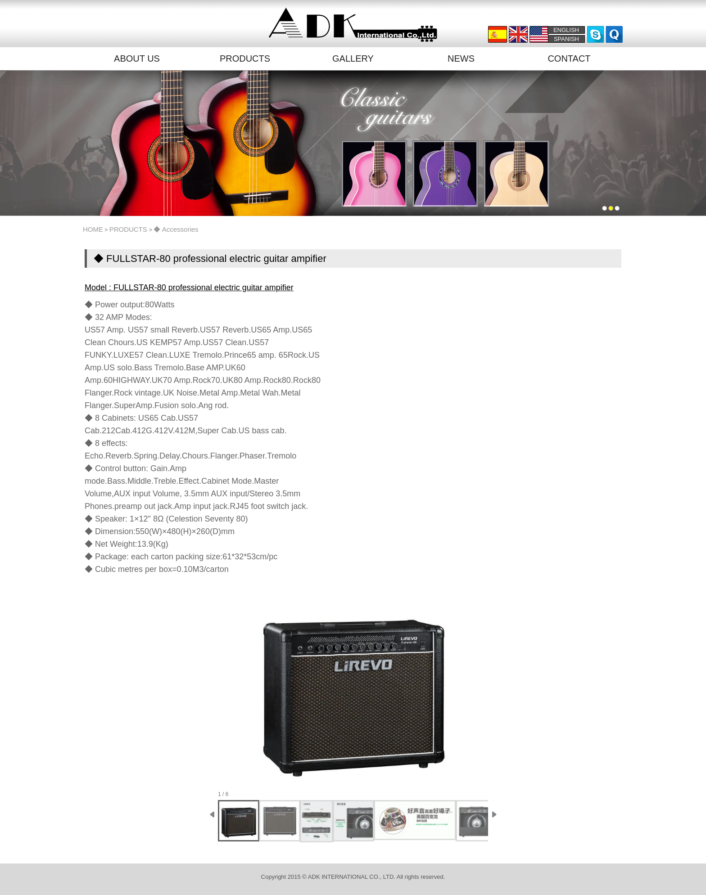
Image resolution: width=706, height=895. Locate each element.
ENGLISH (566, 30)
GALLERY (353, 58)
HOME (93, 229)
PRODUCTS (245, 58)
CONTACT (569, 58)
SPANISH (566, 39)
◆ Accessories (176, 229)
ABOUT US (137, 58)
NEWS (461, 58)
